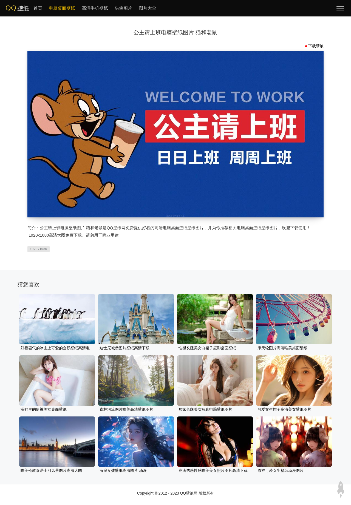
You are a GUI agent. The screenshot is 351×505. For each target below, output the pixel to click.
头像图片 (123, 8)
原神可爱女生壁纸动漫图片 (280, 470)
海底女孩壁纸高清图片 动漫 (123, 470)
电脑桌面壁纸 (62, 8)
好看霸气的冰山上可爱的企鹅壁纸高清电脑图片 (57, 348)
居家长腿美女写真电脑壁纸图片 (205, 409)
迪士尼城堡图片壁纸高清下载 (124, 348)
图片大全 (147, 8)
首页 (37, 8)
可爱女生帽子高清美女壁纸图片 (284, 409)
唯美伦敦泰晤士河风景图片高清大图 (51, 470)
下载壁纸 (316, 46)
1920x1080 (38, 249)
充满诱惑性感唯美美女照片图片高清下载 (213, 470)
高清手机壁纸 (95, 8)
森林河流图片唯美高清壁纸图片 (126, 409)
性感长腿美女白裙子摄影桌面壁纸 (207, 348)
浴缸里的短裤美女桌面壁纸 (44, 409)
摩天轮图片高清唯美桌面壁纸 (282, 348)
